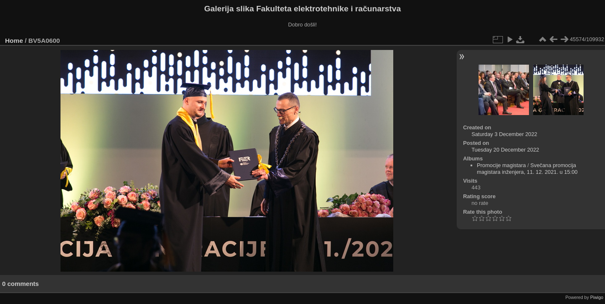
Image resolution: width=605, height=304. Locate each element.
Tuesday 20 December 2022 (505, 150)
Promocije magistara (501, 165)
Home (14, 40)
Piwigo (596, 297)
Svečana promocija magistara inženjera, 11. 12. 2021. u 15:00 (527, 168)
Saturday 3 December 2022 (504, 134)
